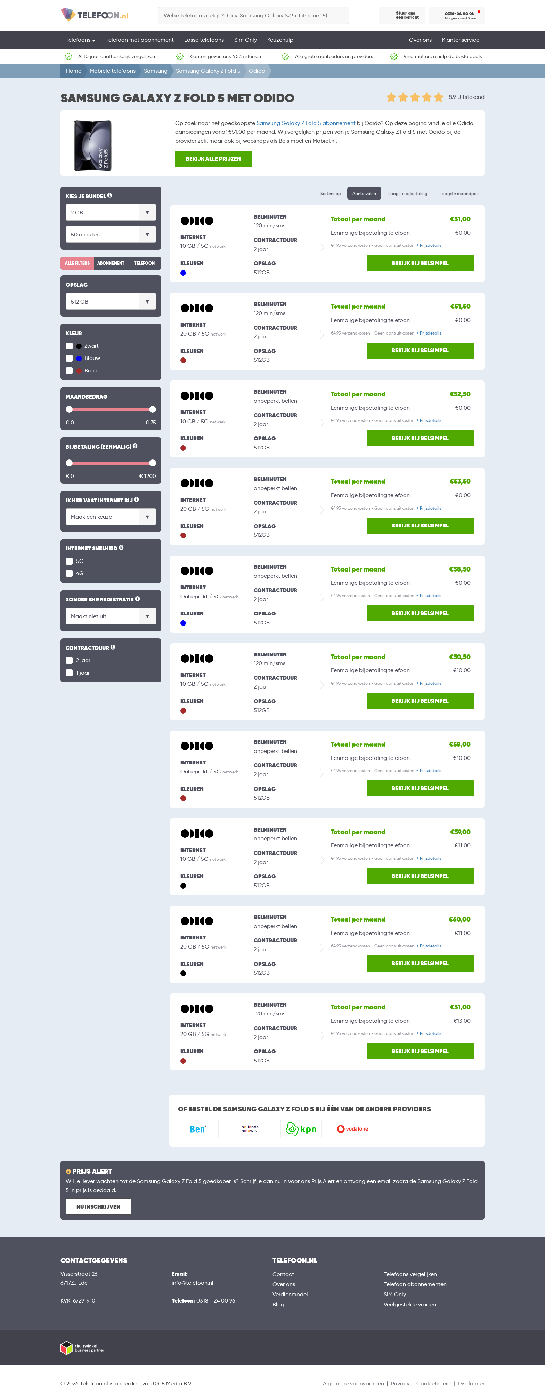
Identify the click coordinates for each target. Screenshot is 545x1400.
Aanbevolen (364, 193)
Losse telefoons (204, 40)
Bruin (86, 370)
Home (73, 71)
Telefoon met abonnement (140, 40)
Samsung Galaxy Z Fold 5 (208, 71)
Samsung (156, 71)
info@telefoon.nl (192, 1283)
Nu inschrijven (98, 1206)
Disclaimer (471, 1383)
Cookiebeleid (433, 1383)
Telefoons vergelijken (410, 1274)
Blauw (88, 358)
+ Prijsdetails (428, 245)
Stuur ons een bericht (407, 15)
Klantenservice (460, 40)
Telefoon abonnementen (415, 1284)
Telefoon (144, 263)
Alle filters (77, 263)
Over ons (420, 40)
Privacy (400, 1383)
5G (80, 561)
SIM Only (395, 1294)
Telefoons (80, 40)
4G (80, 573)
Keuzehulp (280, 40)
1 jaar (83, 672)
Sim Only (245, 40)
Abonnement (110, 263)
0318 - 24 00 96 (215, 1300)
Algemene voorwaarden (353, 1383)
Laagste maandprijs (459, 193)
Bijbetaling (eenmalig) (102, 446)
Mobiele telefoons (113, 71)
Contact (283, 1274)
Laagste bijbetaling (408, 193)
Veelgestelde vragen (410, 1304)
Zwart (87, 346)
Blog (278, 1304)
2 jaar (83, 660)
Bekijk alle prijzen (213, 159)
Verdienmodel (290, 1294)
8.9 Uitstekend (467, 97)
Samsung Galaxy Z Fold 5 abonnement (306, 123)
